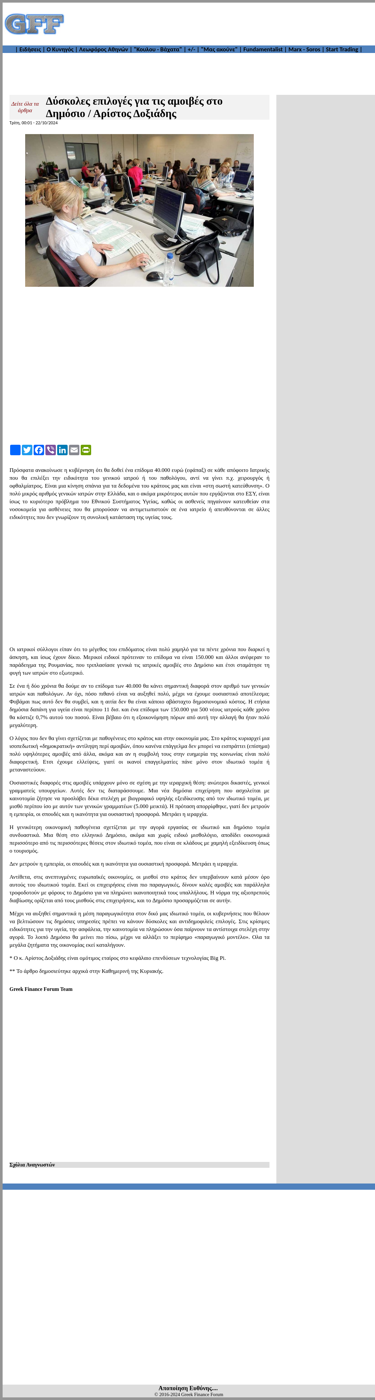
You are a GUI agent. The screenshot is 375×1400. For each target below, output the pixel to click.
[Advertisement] (220, 24)
